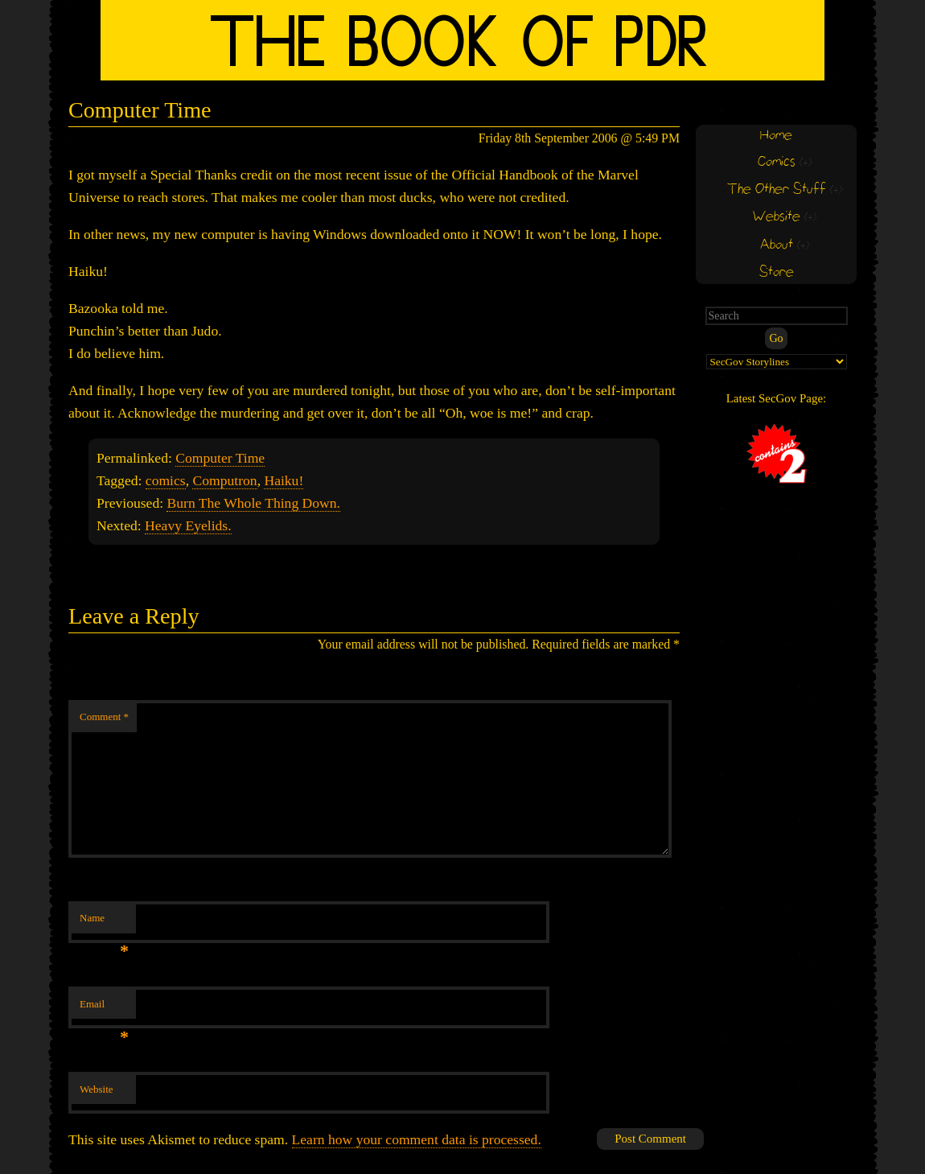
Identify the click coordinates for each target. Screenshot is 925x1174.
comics (166, 480)
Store (776, 272)
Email (104, 1009)
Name (104, 922)
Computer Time (220, 458)
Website (96, 1089)
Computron (224, 480)
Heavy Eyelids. (188, 525)
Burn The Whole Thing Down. (253, 503)
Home (776, 135)
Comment (104, 717)
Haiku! (283, 480)
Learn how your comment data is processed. (416, 1139)
